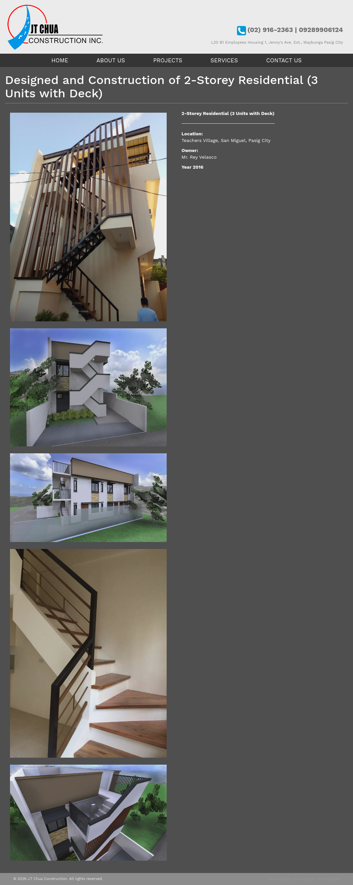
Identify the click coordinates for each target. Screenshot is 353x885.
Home (59, 60)
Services (224, 60)
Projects (167, 60)
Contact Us (284, 60)
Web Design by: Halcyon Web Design (304, 879)
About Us (110, 60)
